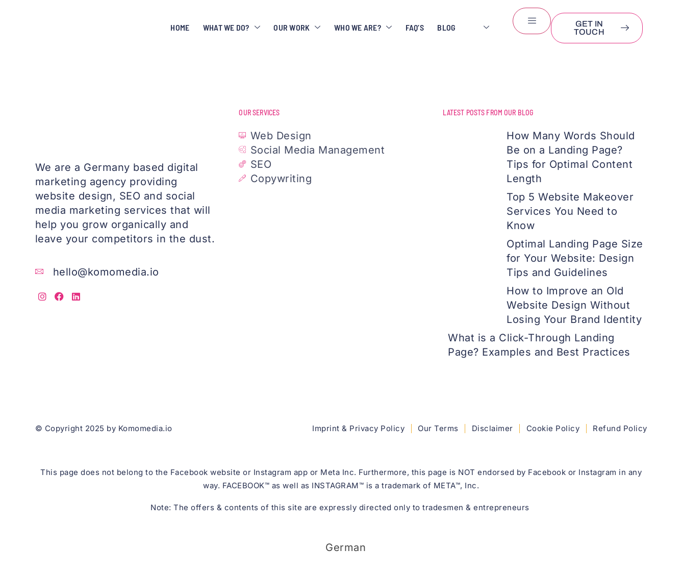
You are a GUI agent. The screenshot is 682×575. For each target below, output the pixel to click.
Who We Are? (358, 28)
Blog (445, 28)
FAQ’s (411, 28)
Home (169, 28)
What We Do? (222, 28)
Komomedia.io (145, 428)
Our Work (290, 28)
